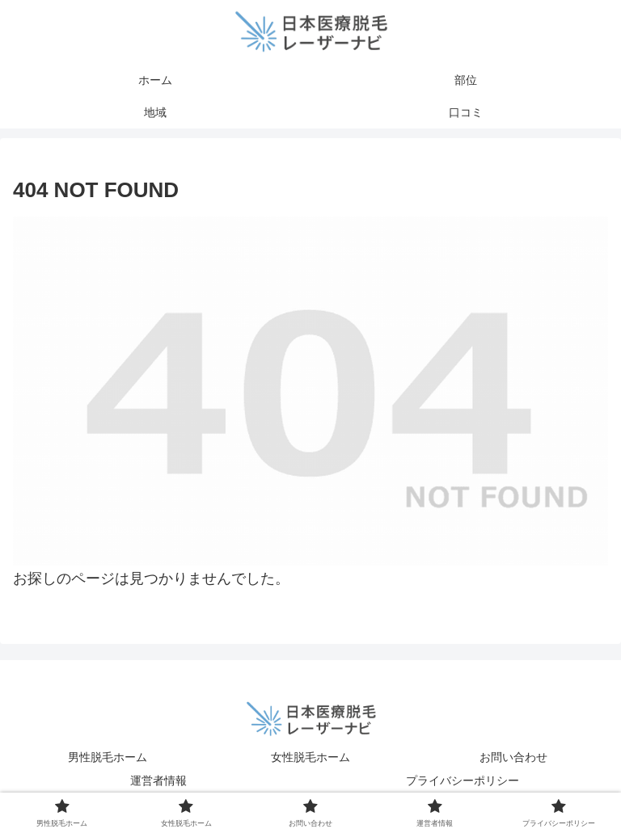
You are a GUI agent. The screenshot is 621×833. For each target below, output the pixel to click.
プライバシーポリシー (462, 780)
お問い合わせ (513, 757)
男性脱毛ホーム (107, 757)
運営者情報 (158, 780)
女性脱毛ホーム (310, 757)
